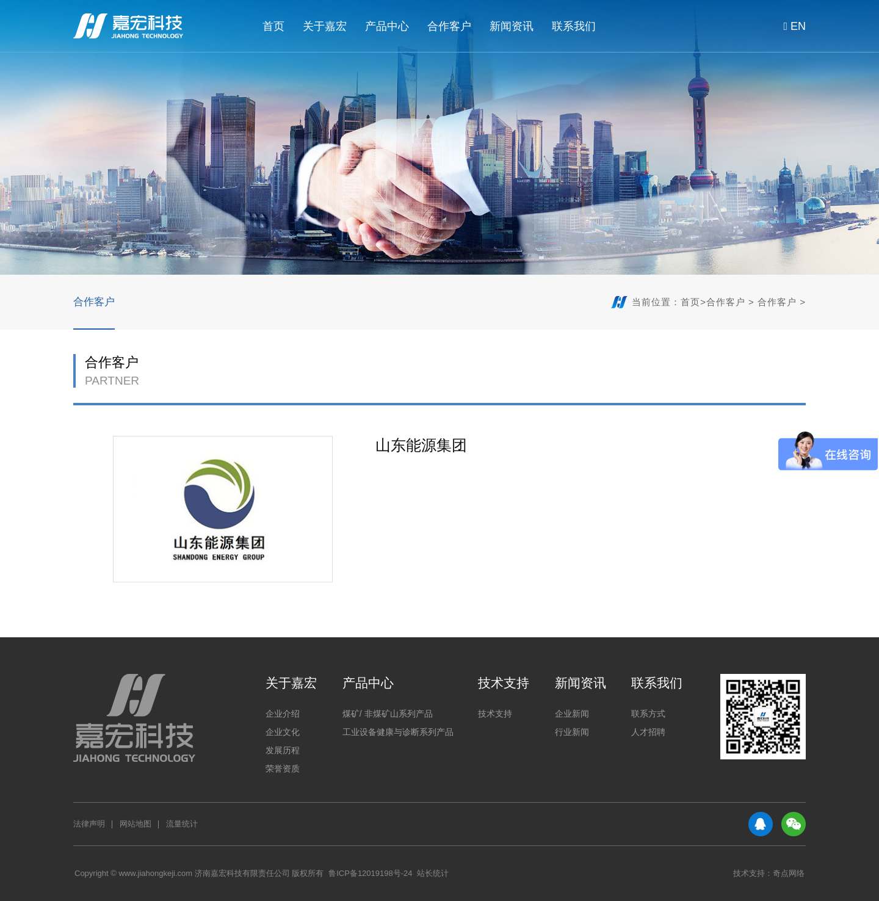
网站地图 (135, 823)
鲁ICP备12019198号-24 (370, 873)
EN (792, 26)
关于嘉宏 (325, 26)
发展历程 (283, 750)
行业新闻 (572, 732)
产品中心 (387, 26)
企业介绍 (283, 713)
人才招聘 (648, 732)
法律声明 (89, 823)
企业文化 (283, 732)
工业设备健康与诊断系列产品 (398, 732)
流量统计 (182, 823)
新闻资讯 (512, 26)
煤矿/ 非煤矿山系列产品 (387, 713)
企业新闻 (572, 713)
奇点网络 (789, 873)
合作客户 (449, 26)
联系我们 (574, 26)
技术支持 (503, 683)
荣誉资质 (283, 768)
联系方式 (648, 713)
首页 (273, 26)
